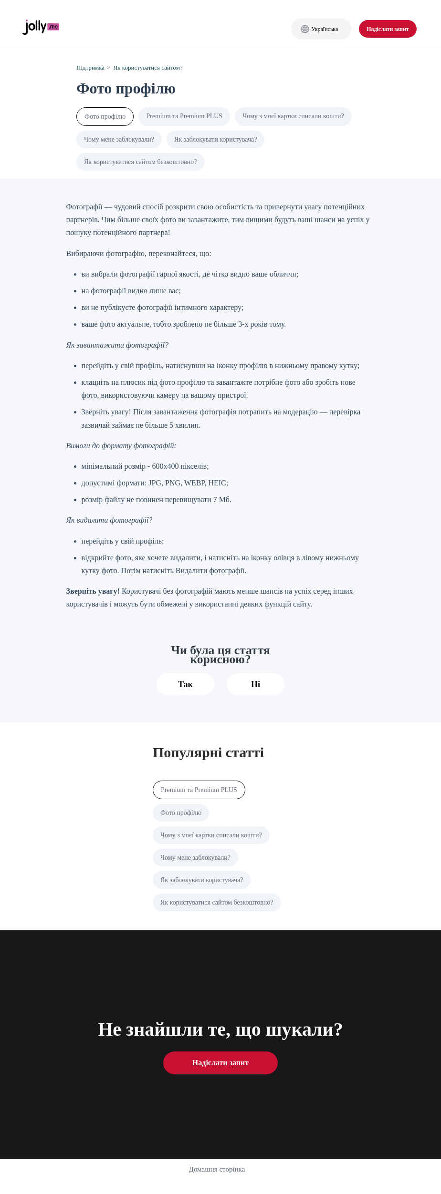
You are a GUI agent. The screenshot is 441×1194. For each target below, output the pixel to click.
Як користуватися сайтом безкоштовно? (140, 161)
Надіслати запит (388, 29)
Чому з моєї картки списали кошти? (293, 116)
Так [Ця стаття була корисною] (185, 684)
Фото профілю (105, 116)
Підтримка (90, 67)
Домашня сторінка (217, 1169)
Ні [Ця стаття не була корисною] (255, 684)
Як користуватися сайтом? (148, 67)
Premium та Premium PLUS (184, 116)
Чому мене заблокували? (119, 139)
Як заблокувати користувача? (215, 139)
